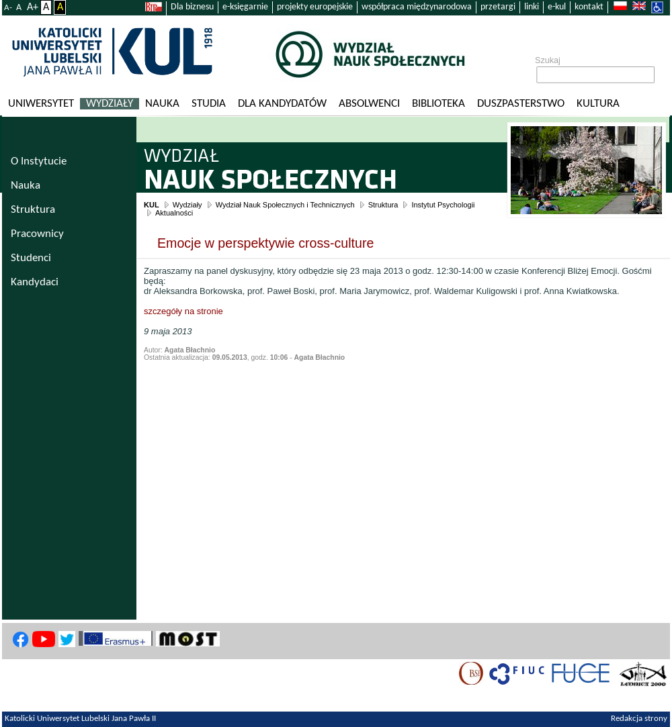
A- (8, 7)
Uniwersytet (41, 103)
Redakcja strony (639, 719)
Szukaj (547, 60)
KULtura (598, 103)
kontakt (589, 7)
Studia (209, 103)
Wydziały (109, 103)
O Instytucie (39, 161)
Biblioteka (438, 103)
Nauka (162, 103)
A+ (32, 7)
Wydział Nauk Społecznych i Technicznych (285, 205)
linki (531, 7)
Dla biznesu (192, 7)
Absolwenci (369, 103)
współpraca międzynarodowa (417, 7)
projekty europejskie (315, 7)
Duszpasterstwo (520, 103)
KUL (151, 205)
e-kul (557, 7)
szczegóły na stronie (183, 311)
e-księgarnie (245, 7)
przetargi (497, 7)
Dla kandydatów (282, 103)
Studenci (31, 258)
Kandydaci (34, 282)
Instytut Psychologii (442, 205)
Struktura (383, 205)
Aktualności (174, 213)
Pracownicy (37, 234)
